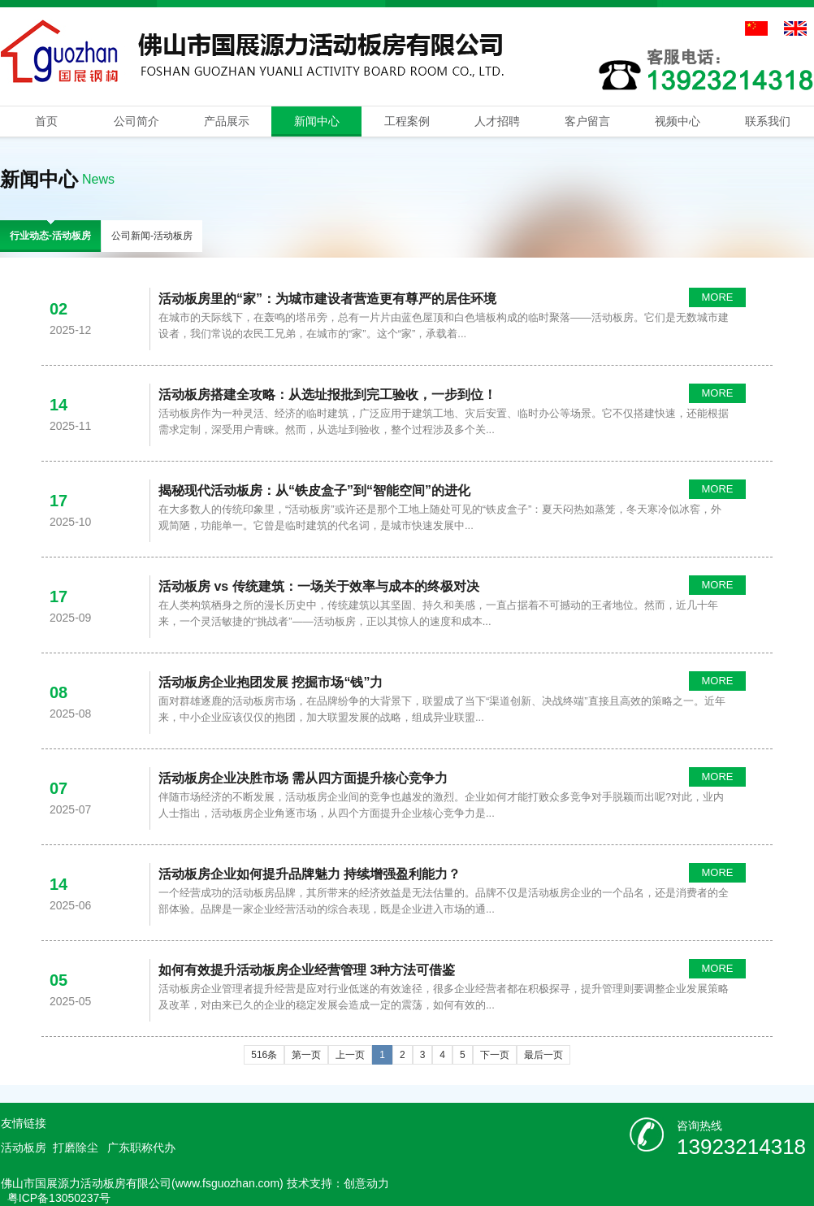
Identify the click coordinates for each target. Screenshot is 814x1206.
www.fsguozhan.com (227, 1183)
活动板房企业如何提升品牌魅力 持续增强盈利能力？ (309, 874)
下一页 (494, 1055)
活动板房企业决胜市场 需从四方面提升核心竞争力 (303, 778)
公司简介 (136, 121)
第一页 (306, 1055)
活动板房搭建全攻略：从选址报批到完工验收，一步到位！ (327, 394)
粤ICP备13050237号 (59, 1197)
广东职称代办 (141, 1147)
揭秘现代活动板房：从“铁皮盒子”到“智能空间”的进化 (314, 490)
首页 (46, 121)
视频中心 (677, 121)
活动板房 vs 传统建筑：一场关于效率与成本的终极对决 (318, 586)
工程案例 (407, 121)
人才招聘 (497, 121)
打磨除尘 (75, 1147)
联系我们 (767, 121)
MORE (718, 297)
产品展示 (226, 121)
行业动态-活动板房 (50, 235)
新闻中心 (317, 121)
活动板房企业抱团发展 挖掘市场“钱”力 (270, 682)
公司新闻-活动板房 (152, 235)
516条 (264, 1055)
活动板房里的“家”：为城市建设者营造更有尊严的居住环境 (327, 299)
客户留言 (587, 121)
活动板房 (23, 1147)
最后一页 (543, 1055)
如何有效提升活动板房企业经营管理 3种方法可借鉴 (306, 970)
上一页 (350, 1055)
